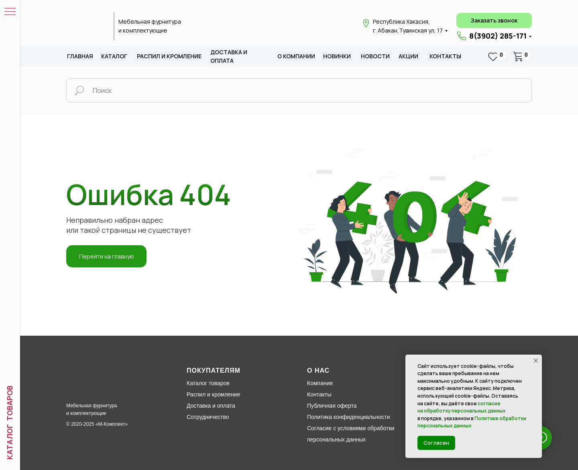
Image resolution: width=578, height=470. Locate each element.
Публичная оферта (332, 405)
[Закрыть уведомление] (536, 361)
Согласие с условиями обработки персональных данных (350, 434)
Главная (80, 56)
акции (408, 56)
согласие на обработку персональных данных (461, 407)
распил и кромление (169, 56)
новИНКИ (337, 56)
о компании (296, 56)
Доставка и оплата (211, 405)
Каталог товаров (208, 383)
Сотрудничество (208, 417)
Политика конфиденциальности (348, 417)
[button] (494, 20)
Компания (320, 383)
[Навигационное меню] (10, 12)
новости (375, 56)
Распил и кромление (213, 394)
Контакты (445, 56)
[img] (85, 26)
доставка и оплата (228, 56)
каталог (114, 56)
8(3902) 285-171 (498, 36)
